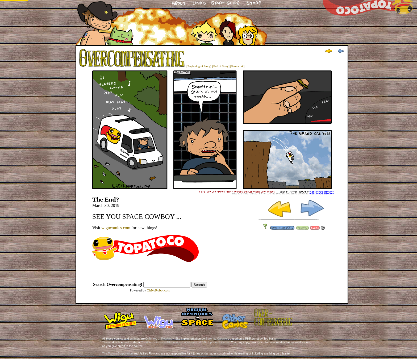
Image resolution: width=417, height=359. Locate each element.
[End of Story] (221, 66)
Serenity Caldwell (217, 338)
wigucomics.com (115, 228)
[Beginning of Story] (198, 66)
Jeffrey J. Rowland (160, 338)
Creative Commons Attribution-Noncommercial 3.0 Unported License (185, 342)
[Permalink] (237, 66)
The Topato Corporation (117, 353)
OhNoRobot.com (158, 290)
